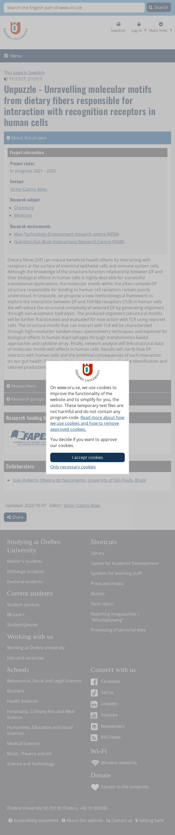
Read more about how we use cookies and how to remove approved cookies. (87, 423)
